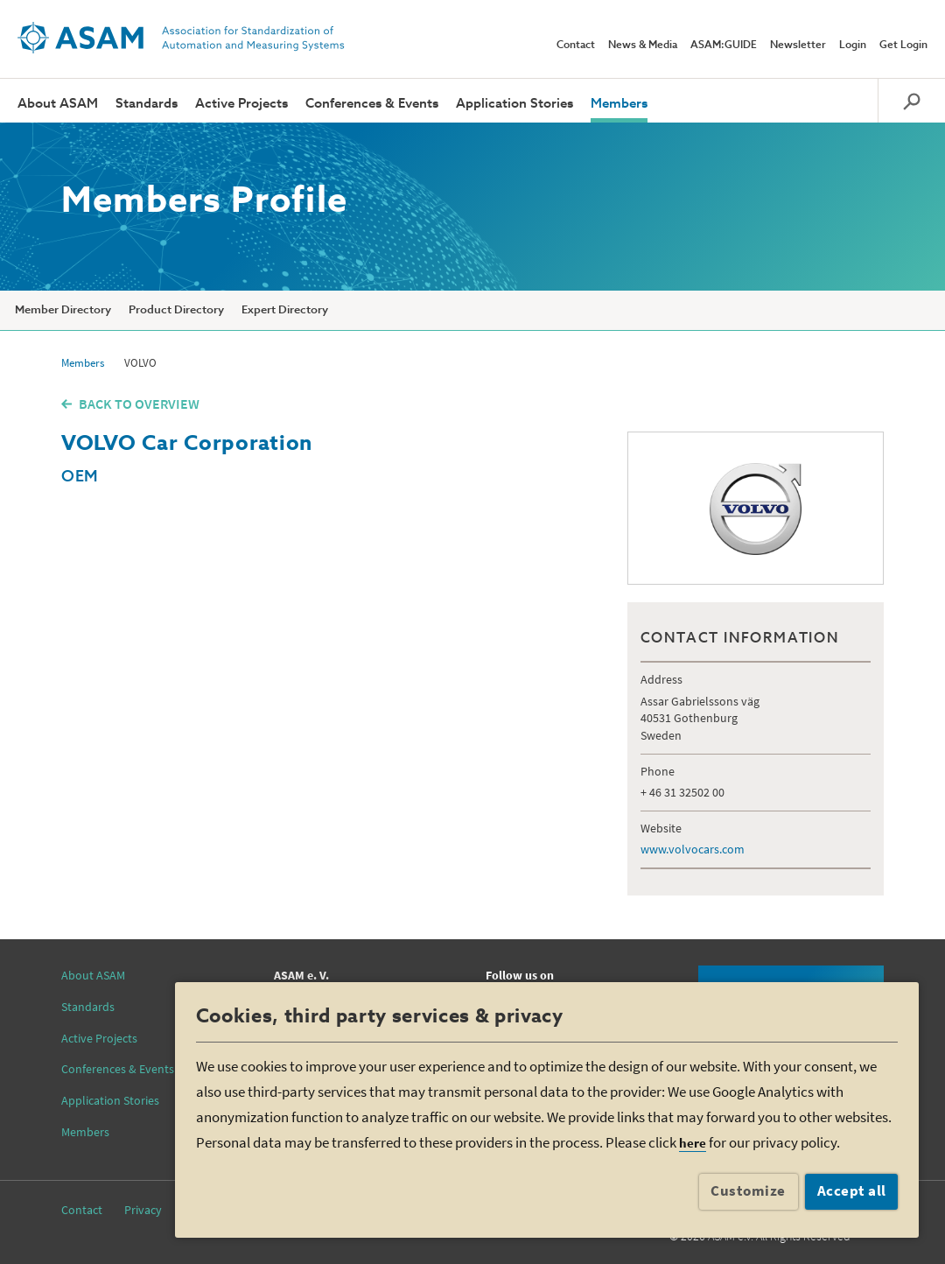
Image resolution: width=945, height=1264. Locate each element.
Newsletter (798, 45)
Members (619, 103)
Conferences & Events (371, 103)
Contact (575, 45)
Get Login (903, 45)
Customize (748, 1190)
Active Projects (241, 103)
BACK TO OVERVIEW (139, 403)
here (692, 1142)
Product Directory (176, 310)
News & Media (642, 45)
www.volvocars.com (692, 849)
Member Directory (63, 310)
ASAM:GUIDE (723, 45)
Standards (147, 103)
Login (852, 45)
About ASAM (58, 103)
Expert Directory (285, 310)
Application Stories (514, 103)
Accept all (851, 1190)
